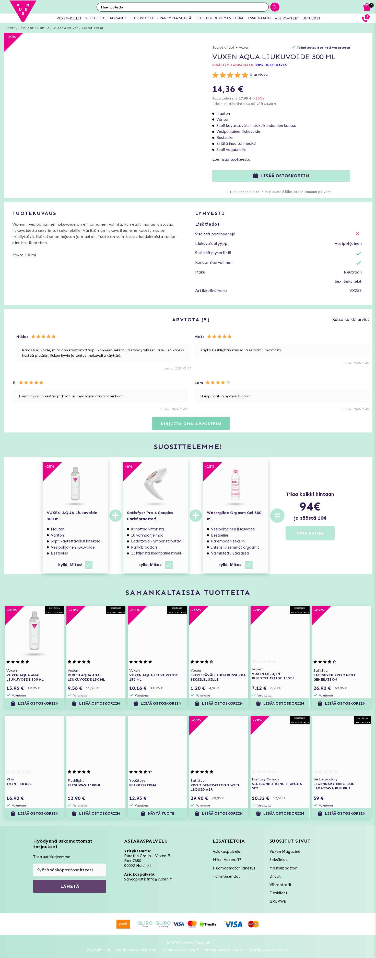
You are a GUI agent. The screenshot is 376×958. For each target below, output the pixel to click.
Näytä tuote (157, 813)
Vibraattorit (280, 885)
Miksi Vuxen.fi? (227, 859)
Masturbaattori (283, 868)
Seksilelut (26, 28)
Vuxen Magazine (285, 851)
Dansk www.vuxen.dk (269, 950)
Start (10, 28)
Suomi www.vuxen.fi (180, 950)
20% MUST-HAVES (271, 65)
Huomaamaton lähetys (234, 868)
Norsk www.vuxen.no (224, 950)
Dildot (275, 876)
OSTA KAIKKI (310, 533)
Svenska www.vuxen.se (134, 950)
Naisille (43, 28)
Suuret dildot (92, 28)
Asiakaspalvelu (226, 851)
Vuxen (244, 47)
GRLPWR (277, 901)
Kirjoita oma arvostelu (191, 423)
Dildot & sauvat (65, 28)
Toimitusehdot (226, 876)
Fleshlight (278, 893)
